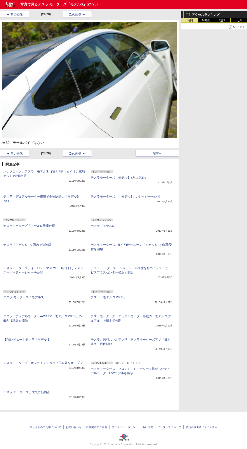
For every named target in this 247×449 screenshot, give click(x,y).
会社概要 (148, 427)
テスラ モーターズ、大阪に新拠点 (26, 392)
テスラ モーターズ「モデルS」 (24, 297)
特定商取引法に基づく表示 (201, 427)
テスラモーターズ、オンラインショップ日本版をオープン (43, 363)
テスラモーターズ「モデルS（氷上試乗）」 (121, 177)
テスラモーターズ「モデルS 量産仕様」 (30, 225)
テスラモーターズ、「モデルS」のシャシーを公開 (125, 196)
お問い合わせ (74, 427)
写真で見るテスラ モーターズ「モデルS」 (53, 4)
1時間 (189, 20)
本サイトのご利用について (45, 427)
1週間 (222, 20)
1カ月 (238, 20)
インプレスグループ (169, 427)
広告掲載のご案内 (96, 427)
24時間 (206, 20)
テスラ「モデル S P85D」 (109, 297)
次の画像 (75, 14)
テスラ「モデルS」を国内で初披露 (27, 244)
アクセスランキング (205, 14)
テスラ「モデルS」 (104, 225)
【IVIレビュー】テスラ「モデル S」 (28, 339)
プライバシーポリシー (125, 427)
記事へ (157, 153)
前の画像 (16, 14)
